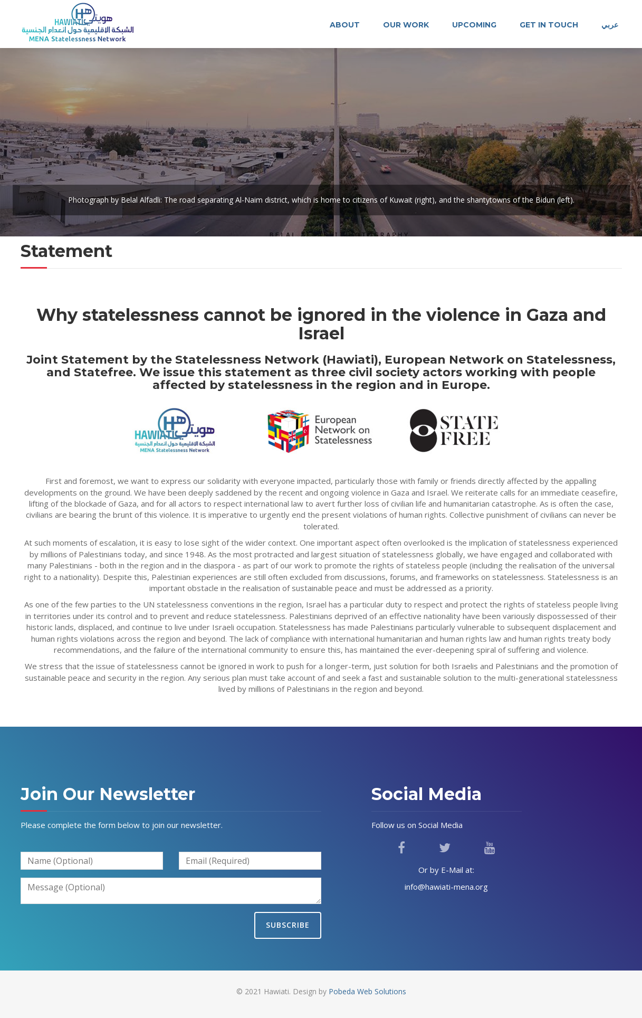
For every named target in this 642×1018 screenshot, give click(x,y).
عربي (609, 25)
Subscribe (288, 925)
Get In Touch (549, 25)
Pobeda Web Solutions (367, 991)
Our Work (406, 25)
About (345, 25)
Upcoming (474, 25)
